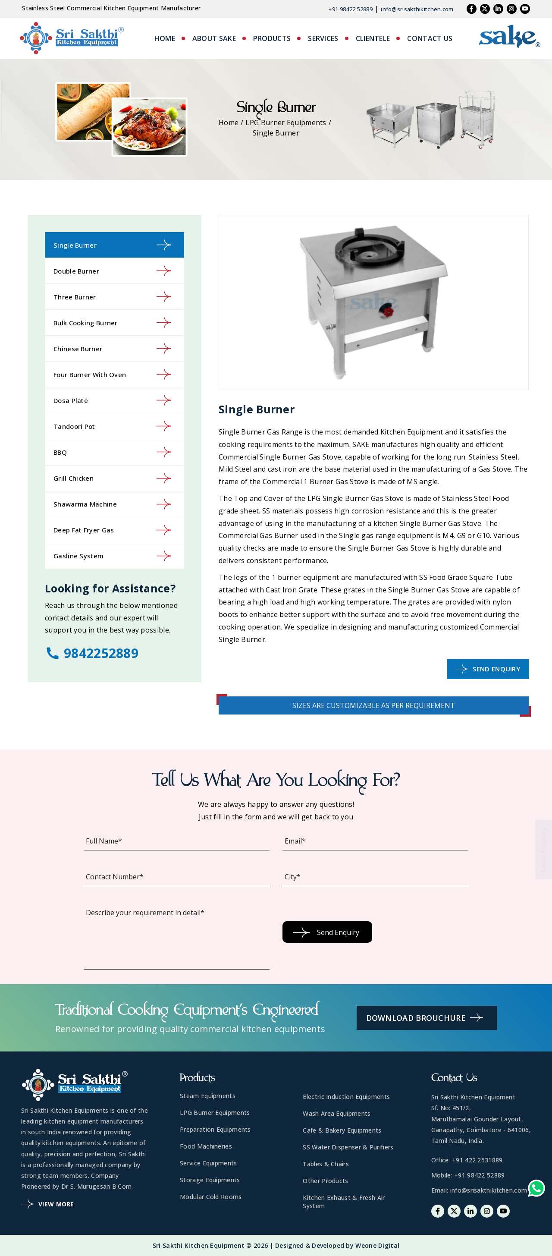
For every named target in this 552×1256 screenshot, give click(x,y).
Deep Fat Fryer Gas (112, 530)
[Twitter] (485, 9)
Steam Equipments (207, 1096)
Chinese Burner (112, 348)
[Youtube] (525, 9)
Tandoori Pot (112, 426)
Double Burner (112, 271)
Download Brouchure (424, 1017)
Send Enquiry (487, 669)
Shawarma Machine (112, 504)
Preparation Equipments (215, 1129)
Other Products (325, 1181)
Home (228, 122)
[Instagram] (512, 9)
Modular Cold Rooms (211, 1197)
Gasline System (112, 556)
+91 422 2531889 (477, 1160)
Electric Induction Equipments (346, 1096)
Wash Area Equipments (336, 1113)
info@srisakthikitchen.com (417, 9)
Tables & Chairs (326, 1164)
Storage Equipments (210, 1180)
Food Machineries (206, 1146)
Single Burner (112, 245)
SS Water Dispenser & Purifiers (348, 1147)
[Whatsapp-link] (536, 1190)
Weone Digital (377, 1245)
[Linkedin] (498, 9)
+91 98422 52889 (351, 9)
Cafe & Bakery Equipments (342, 1130)
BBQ (112, 452)
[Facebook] (472, 9)
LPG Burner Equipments (285, 122)
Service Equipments (208, 1163)
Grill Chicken (112, 478)
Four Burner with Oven (112, 374)
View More (47, 1204)
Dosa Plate (112, 400)
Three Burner (112, 296)
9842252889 (91, 653)
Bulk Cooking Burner (112, 322)
